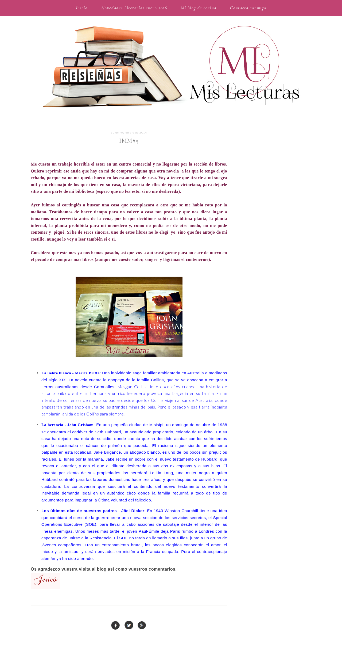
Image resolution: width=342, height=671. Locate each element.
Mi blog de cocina (198, 8)
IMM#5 (129, 140)
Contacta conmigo (248, 8)
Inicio (82, 8)
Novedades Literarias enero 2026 (134, 8)
